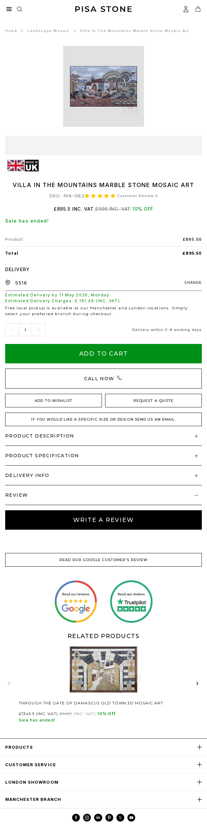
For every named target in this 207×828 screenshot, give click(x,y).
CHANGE (193, 282)
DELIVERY (17, 269)
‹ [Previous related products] (9, 683)
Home (11, 30)
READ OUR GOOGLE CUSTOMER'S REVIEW (103, 560)
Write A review (103, 520)
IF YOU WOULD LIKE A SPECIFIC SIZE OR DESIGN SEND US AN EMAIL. (103, 419)
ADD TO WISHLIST (53, 400)
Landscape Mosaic (48, 30)
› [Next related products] (197, 683)
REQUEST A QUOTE (154, 400)
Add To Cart (103, 353)
